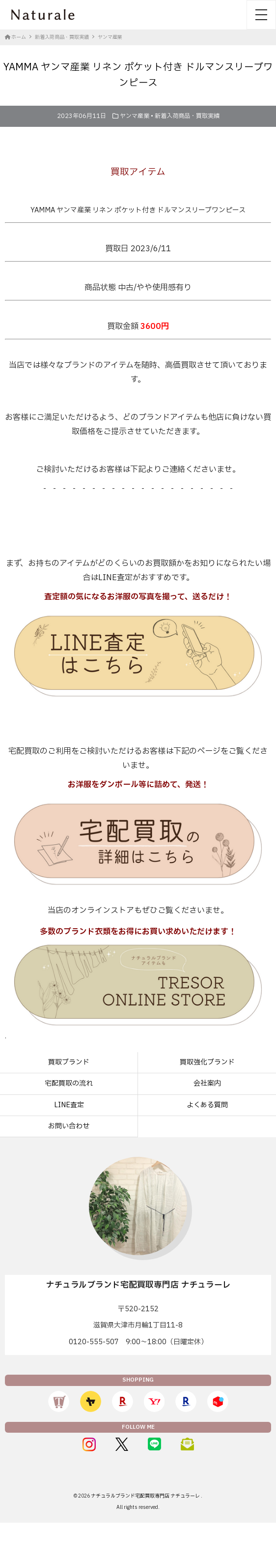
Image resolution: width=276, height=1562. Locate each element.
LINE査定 (69, 1105)
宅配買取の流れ (69, 1083)
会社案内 (207, 1083)
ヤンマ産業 (134, 116)
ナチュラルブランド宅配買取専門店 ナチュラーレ (146, 1496)
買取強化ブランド (207, 1062)
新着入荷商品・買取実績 (187, 116)
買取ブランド (68, 1062)
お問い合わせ (68, 1126)
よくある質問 (207, 1105)
